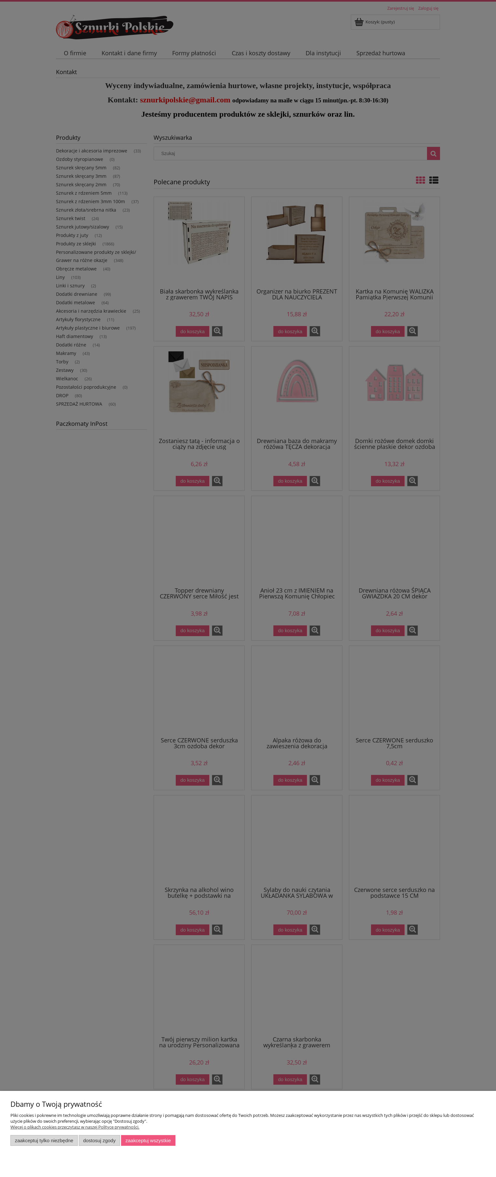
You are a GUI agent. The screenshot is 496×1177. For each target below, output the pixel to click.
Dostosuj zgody (99, 1140)
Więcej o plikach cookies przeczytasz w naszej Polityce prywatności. (74, 1127)
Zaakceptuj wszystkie (148, 1140)
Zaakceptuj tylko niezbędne (44, 1140)
